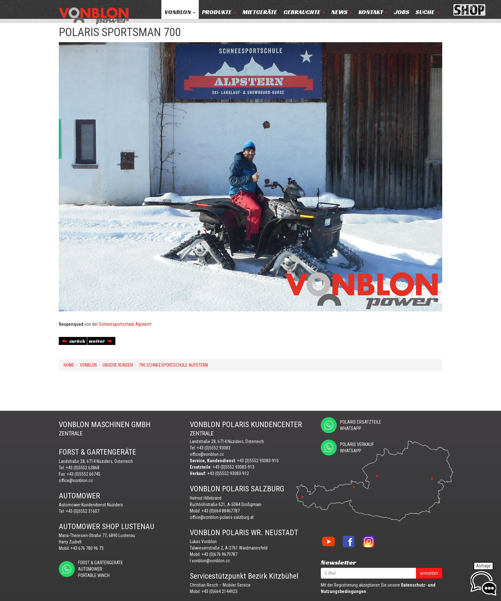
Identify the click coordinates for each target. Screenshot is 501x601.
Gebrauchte (304, 12)
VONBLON (180, 12)
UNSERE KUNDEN (118, 365)
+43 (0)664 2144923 (219, 591)
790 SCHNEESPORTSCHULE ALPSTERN (173, 365)
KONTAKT (373, 12)
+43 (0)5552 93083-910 (258, 460)
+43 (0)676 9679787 (219, 554)
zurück (73, 341)
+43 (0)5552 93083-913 (233, 467)
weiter (100, 341)
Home (69, 365)
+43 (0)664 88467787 (221, 510)
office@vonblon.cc (76, 480)
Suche (427, 12)
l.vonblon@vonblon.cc (210, 560)
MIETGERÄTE (260, 12)
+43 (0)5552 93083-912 (228, 473)
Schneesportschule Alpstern (124, 324)
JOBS (401, 12)
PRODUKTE (219, 12)
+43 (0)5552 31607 (82, 511)
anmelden (429, 573)
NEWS (341, 12)
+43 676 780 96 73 (87, 548)
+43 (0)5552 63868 (82, 467)
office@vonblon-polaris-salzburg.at (222, 517)
